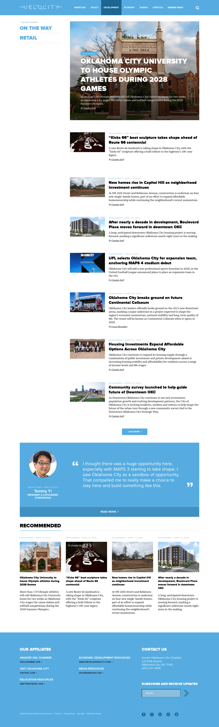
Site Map (80, 714)
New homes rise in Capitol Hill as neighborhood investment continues (131, 581)
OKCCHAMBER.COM (30, 662)
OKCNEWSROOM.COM (90, 673)
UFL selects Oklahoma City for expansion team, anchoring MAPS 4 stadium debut (153, 260)
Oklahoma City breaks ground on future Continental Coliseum (145, 300)
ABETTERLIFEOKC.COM (31, 684)
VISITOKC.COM (27, 673)
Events (144, 7)
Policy (95, 7)
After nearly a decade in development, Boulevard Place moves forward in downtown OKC (154, 224)
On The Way (36, 28)
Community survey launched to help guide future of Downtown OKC (148, 390)
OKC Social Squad (94, 714)
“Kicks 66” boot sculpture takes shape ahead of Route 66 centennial (86, 581)
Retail (28, 38)
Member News (175, 7)
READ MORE (108, 512)
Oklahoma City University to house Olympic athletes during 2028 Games (134, 75)
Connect (58, 714)
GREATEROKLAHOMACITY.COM (95, 662)
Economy (129, 7)
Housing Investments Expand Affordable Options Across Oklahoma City (146, 347)
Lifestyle (158, 7)
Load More (133, 431)
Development (111, 7)
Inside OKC (80, 7)
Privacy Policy (69, 714)
